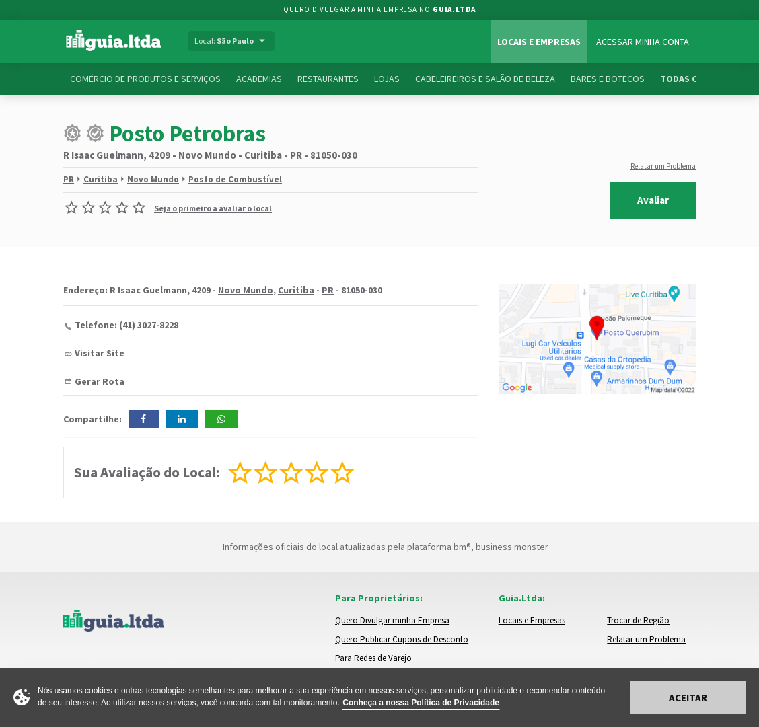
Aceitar (688, 697)
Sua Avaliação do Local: (146, 472)
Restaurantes (328, 79)
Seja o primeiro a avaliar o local (213, 208)
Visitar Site (99, 353)
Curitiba (100, 179)
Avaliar (653, 200)
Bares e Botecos (608, 79)
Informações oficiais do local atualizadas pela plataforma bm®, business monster (379, 547)
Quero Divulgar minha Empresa (392, 620)
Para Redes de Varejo (373, 658)
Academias (259, 79)
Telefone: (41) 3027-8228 (126, 325)
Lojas (387, 79)
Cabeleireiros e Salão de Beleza (485, 79)
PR (68, 179)
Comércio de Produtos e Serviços (145, 79)
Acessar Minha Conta (642, 42)
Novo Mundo (153, 179)
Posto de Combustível (235, 179)
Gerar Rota (99, 381)
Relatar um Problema (663, 166)
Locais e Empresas (539, 42)
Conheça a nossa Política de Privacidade (420, 702)
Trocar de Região (638, 620)
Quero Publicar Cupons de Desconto (401, 639)
